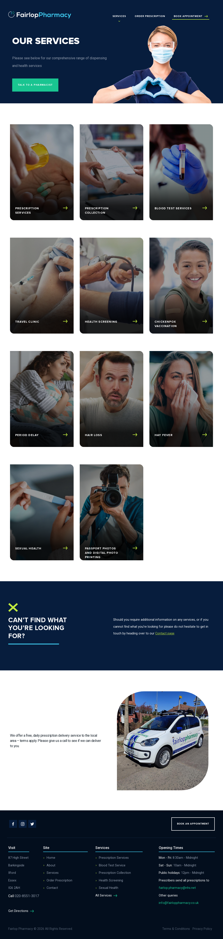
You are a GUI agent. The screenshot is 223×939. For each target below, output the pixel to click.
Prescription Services (114, 858)
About (51, 865)
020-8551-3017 (23, 896)
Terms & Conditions (176, 929)
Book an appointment (193, 823)
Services (119, 16)
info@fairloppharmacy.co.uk (179, 903)
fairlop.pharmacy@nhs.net (177, 888)
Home (51, 858)
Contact (52, 888)
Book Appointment (191, 16)
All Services (107, 895)
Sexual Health (108, 888)
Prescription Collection (115, 873)
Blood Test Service (112, 865)
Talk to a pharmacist (35, 85)
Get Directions (21, 911)
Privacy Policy (202, 929)
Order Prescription (150, 16)
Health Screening (111, 880)
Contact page (164, 633)
